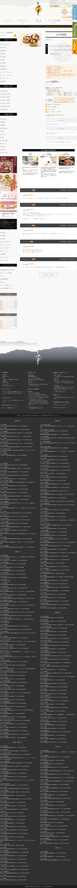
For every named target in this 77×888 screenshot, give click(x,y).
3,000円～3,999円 (6, 100)
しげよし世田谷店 (4, 586)
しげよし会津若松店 (4, 545)
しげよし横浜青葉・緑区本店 (6, 600)
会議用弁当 (4, 69)
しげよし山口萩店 (44, 702)
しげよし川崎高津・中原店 (5, 617)
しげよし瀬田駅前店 (44, 582)
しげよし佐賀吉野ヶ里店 (45, 796)
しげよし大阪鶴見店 (44, 482)
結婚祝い (4, 122)
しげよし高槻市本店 (44, 436)
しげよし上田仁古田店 (5, 843)
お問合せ (4, 238)
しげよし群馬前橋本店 (5, 701)
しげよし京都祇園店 (44, 530)
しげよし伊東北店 (4, 825)
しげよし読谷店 (43, 858)
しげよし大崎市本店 (4, 498)
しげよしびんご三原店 (45, 664)
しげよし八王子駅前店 (5, 558)
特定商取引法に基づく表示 (8, 269)
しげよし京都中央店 (44, 515)
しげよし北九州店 (44, 776)
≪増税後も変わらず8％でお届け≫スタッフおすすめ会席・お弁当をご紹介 (58, 26)
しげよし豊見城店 (44, 851)
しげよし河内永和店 (44, 475)
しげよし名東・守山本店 (5, 752)
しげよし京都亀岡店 (44, 527)
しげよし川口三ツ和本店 (5, 639)
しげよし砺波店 (3, 878)
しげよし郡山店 (3, 540)
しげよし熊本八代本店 (45, 824)
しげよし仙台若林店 (4, 501)
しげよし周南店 (43, 713)
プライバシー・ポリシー (60, 404)
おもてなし (4, 143)
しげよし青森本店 (4, 463)
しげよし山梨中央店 (4, 736)
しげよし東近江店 (44, 589)
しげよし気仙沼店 (4, 506)
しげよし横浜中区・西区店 (5, 596)
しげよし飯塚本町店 (44, 762)
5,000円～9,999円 (6, 106)
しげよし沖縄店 (43, 855)
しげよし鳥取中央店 (44, 678)
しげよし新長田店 (44, 551)
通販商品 (4, 81)
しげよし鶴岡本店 (4, 484)
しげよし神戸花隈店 (44, 568)
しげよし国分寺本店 (4, 572)
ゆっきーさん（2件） (26, 204)
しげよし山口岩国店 (44, 706)
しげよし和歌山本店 (44, 603)
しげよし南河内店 (44, 454)
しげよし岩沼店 (3, 514)
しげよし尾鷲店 (3, 807)
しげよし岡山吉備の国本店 (46, 626)
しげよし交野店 (43, 496)
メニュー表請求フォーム (9, 407)
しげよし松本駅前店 (4, 838)
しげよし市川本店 (4, 677)
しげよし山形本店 (4, 477)
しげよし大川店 (43, 758)
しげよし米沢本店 (4, 487)
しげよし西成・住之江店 (45, 424)
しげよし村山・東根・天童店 (6, 480)
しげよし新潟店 (3, 857)
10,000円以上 (5, 109)
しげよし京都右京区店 (45, 503)
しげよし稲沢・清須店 (5, 783)
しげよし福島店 (3, 537)
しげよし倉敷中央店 (44, 616)
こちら (52, 87)
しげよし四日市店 (4, 814)
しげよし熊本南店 (44, 814)
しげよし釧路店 (3, 424)
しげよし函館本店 (4, 453)
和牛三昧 (4, 47)
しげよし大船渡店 (4, 466)
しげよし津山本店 (44, 619)
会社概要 (4, 235)
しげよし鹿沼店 (3, 715)
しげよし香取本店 (4, 698)
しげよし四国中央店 (44, 730)
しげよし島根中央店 (44, 685)
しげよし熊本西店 (44, 807)
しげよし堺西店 (43, 472)
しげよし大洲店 (43, 726)
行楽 (3, 137)
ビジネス (4, 134)
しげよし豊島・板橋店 (5, 569)
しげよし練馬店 (3, 565)
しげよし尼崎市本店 (44, 540)
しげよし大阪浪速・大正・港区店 (47, 429)
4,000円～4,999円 (6, 103)
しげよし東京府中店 (4, 589)
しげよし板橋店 (3, 579)
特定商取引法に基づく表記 (61, 402)
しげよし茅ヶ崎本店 (4, 603)
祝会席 (3, 59)
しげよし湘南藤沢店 (4, 610)
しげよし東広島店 (44, 671)
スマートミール (5, 78)
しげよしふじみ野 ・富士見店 (6, 646)
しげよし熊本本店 (44, 810)
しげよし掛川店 (3, 835)
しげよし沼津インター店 (5, 818)
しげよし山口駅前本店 (45, 695)
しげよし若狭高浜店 (4, 871)
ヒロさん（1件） (25, 241)
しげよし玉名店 (43, 821)
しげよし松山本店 (44, 737)
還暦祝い (4, 125)
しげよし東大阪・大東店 (45, 446)
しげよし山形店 (3, 491)
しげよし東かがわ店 (44, 719)
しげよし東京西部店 (4, 562)
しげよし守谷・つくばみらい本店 (7, 718)
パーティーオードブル (7, 72)
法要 (3, 131)
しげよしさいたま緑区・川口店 (6, 670)
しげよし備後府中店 (44, 647)
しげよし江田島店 (44, 643)
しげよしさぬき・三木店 (45, 716)
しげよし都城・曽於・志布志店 (46, 834)
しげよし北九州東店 (44, 779)
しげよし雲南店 (43, 681)
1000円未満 (4, 91)
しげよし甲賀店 (43, 578)
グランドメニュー (6, 44)
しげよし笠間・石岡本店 (5, 722)
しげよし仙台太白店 (4, 518)
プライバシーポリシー (7, 244)
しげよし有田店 (43, 606)
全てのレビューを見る (48, 274)
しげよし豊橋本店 (4, 745)
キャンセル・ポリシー (60, 407)
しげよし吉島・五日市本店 (46, 640)
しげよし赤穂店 (43, 561)
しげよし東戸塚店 (4, 631)
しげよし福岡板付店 (44, 755)
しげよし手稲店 (3, 428)
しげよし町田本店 (4, 583)
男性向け (4, 146)
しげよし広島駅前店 (44, 650)
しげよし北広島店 (44, 657)
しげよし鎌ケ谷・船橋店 (5, 687)
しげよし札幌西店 (4, 431)
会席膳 (3, 53)
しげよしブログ (5, 257)
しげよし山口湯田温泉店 (45, 699)
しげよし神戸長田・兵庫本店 (46, 537)
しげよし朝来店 (43, 547)
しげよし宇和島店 (44, 733)
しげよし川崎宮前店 (4, 614)
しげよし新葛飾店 (4, 555)
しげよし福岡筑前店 (44, 750)
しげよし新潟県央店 (4, 854)
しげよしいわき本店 (4, 532)
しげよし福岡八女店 (44, 789)
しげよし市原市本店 (4, 694)
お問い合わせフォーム (9, 405)
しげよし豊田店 (3, 778)
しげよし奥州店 (3, 473)
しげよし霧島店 (43, 841)
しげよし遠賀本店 (44, 772)
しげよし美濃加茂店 (4, 797)
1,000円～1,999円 (6, 94)
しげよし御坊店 (43, 599)
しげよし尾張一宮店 (4, 749)
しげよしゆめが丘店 (4, 804)
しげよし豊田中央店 (4, 771)
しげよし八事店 (3, 764)
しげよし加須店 (3, 674)
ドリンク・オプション (7, 75)
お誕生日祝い (5, 128)
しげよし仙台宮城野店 (5, 525)
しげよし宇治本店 (44, 499)
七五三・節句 (5, 152)
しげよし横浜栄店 (4, 607)
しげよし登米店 (3, 511)
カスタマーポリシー (6, 241)
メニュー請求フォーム (7, 285)
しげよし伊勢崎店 (4, 712)
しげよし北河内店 (44, 468)
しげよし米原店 (43, 592)
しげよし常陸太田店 (4, 729)
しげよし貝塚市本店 (44, 492)
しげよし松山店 (43, 740)
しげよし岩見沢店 (4, 441)
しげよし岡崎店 (3, 768)
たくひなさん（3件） (26, 259)
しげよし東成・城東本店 (45, 441)
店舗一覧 (4, 232)
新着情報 (4, 254)
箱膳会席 (4, 50)
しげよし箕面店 (43, 458)
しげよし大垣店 (3, 800)
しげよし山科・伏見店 (45, 523)
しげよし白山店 (3, 868)
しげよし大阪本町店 (44, 485)
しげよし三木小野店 (44, 544)
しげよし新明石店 (44, 554)
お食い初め (4, 119)
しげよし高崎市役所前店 (5, 708)
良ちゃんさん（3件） (26, 190)
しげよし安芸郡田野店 (45, 723)
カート (3, 276)
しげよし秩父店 (3, 663)
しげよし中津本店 (44, 800)
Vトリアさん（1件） (26, 225)
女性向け (4, 149)
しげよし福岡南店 (44, 783)
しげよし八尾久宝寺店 (45, 461)
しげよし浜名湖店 (4, 821)
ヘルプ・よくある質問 (7, 273)
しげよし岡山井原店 (44, 623)
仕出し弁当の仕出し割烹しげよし (37, 26)
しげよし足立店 (3, 576)
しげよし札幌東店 (4, 445)
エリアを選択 (68, 6)
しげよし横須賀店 (4, 624)
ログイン (4, 282)
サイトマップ (5, 251)
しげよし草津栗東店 (44, 585)
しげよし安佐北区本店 (45, 654)
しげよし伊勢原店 (4, 636)
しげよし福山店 (43, 668)
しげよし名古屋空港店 (5, 761)
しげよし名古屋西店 (4, 790)
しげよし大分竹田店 (44, 803)
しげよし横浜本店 (4, 627)
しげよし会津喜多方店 (5, 528)
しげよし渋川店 (3, 705)
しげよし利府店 (3, 494)
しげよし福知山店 (44, 511)
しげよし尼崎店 (43, 565)
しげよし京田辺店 (44, 508)
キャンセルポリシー (6, 248)
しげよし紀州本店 (44, 596)
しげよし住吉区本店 (44, 433)
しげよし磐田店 (3, 831)
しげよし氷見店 (3, 874)
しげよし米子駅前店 (44, 675)
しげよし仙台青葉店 (4, 521)
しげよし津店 (3, 811)
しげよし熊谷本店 (4, 667)
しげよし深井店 (43, 489)
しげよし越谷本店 (4, 643)
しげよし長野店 (3, 847)
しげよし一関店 (3, 470)
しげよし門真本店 (44, 449)
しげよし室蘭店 (3, 438)
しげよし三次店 (43, 661)
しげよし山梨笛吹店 (4, 732)
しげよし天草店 (43, 817)
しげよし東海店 (3, 793)
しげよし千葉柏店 (4, 691)
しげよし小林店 (43, 831)
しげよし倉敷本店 (44, 633)
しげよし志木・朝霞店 (5, 660)
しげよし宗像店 (43, 793)
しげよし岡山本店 (44, 637)
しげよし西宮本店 (44, 558)
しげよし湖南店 (43, 575)
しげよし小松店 (3, 864)
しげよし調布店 (3, 593)
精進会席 (4, 66)
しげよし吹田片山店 (44, 465)
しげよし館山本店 (4, 684)
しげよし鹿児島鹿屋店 (45, 838)
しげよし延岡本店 (44, 827)
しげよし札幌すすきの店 (5, 448)
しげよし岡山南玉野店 (45, 630)
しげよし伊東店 (3, 828)
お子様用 (4, 62)
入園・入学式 (5, 140)
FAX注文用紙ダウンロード (8, 288)
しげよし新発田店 (4, 861)
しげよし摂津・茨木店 (45, 479)
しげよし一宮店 (3, 787)
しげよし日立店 (3, 725)
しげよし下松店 (43, 692)
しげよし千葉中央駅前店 (5, 680)
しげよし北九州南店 (44, 786)
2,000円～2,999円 (6, 97)
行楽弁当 (4, 56)
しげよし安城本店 (4, 775)
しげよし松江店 (43, 688)
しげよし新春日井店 (4, 756)
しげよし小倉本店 (44, 769)
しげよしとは (5, 260)
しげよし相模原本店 (4, 621)
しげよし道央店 (3, 434)
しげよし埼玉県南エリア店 (5, 655)
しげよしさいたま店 (4, 650)
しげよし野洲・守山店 (45, 571)
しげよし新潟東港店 (4, 850)
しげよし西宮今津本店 (45, 533)
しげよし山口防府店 (44, 709)
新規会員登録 (5, 279)
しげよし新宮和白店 (44, 765)
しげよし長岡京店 (44, 518)
